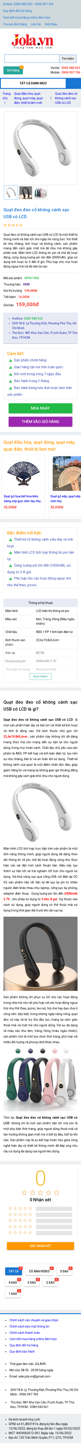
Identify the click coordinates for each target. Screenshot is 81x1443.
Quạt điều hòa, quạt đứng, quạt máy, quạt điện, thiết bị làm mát (28, 98)
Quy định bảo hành (22, 1351)
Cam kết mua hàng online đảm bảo (26, 17)
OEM (26, 284)
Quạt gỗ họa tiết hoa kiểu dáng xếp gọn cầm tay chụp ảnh (23, 499)
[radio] (24, 1192)
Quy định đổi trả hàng (17, 11)
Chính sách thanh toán (25, 1332)
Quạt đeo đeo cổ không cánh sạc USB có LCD (66, 98)
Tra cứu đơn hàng (15, 24)
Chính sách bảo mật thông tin (29, 1326)
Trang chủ (7, 99)
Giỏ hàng (13, 70)
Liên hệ (36, 24)
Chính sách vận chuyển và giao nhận (34, 1320)
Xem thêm (40, 676)
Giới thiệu (51, 24)
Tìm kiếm (68, 58)
